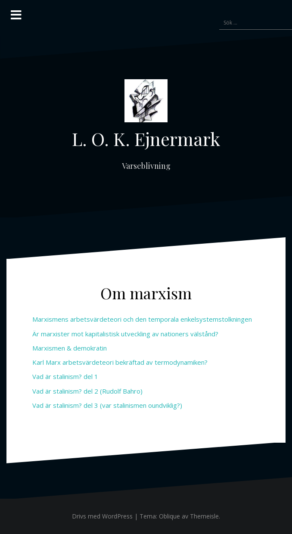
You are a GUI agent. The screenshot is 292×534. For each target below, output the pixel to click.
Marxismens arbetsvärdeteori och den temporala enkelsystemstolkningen (142, 319)
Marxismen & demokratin (69, 348)
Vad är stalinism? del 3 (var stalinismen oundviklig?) (107, 405)
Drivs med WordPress (102, 516)
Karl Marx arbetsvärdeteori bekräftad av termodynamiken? (120, 362)
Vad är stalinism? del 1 (65, 376)
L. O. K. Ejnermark (146, 139)
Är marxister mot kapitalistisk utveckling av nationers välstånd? (125, 333)
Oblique (169, 516)
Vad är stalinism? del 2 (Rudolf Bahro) (87, 391)
